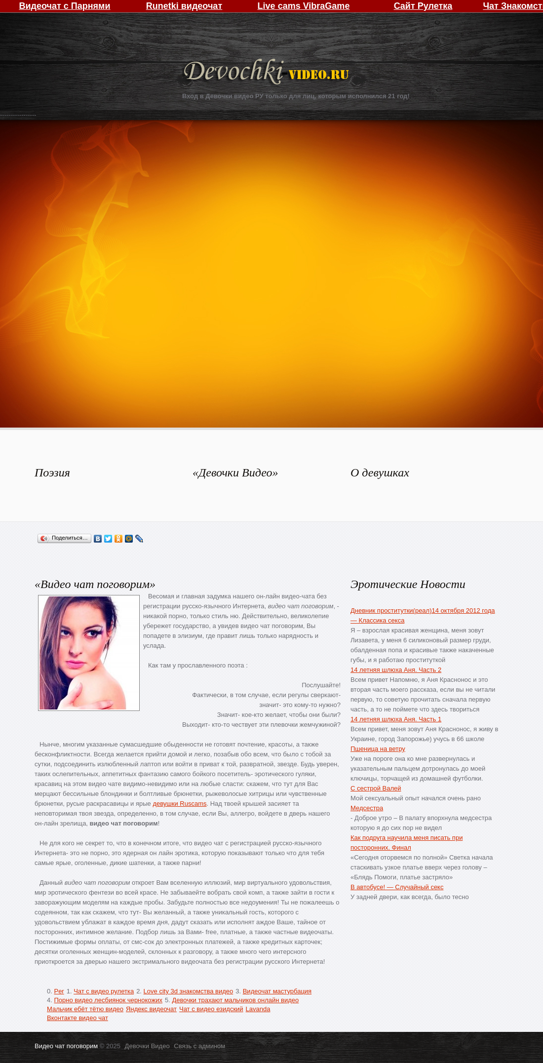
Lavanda (258, 1009)
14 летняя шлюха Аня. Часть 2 (395, 669)
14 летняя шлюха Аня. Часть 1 (395, 719)
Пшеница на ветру (377, 748)
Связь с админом (199, 1046)
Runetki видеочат (184, 6)
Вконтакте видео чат (77, 1018)
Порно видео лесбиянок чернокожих (108, 1000)
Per (59, 991)
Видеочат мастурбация (277, 991)
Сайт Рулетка (423, 6)
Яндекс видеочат (151, 1009)
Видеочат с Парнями (64, 6)
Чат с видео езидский (211, 1009)
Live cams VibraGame (304, 6)
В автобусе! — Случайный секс (396, 887)
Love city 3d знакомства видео (188, 991)
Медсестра (366, 808)
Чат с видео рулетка (104, 991)
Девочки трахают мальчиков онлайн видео (235, 1000)
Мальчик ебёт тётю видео (85, 1009)
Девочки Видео (267, 72)
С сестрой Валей (375, 788)
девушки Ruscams (179, 803)
